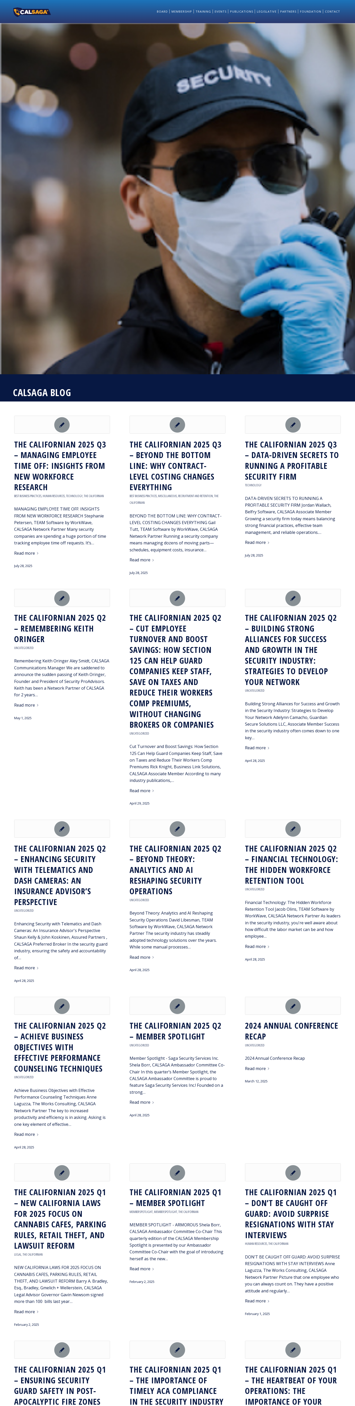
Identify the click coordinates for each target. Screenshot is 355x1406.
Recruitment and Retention (195, 496)
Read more (27, 553)
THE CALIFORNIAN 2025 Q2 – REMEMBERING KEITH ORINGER (60, 628)
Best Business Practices (27, 496)
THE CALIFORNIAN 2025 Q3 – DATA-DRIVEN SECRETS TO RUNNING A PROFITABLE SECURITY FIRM (292, 460)
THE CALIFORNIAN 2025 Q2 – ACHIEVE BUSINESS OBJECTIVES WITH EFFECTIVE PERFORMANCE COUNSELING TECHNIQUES (60, 1047)
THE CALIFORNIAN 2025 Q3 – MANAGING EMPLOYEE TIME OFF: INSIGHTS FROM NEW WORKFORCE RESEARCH (60, 465)
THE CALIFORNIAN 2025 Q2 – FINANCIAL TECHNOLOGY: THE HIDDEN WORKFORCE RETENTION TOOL (291, 864)
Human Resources (54, 496)
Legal (17, 1254)
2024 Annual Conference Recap (291, 1031)
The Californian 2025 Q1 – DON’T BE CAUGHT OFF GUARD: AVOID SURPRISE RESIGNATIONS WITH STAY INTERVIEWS (291, 1213)
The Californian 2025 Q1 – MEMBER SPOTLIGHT (176, 1197)
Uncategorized (24, 647)
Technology (74, 496)
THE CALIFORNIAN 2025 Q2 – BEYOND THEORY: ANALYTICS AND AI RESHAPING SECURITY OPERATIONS (176, 870)
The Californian (94, 496)
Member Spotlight (141, 1211)
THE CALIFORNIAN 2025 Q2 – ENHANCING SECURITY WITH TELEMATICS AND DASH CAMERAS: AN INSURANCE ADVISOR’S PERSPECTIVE (60, 875)
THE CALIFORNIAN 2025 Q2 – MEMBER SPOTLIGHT (176, 1031)
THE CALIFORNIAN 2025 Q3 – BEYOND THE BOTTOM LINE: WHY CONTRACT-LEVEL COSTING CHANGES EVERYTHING (176, 465)
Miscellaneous (167, 496)
